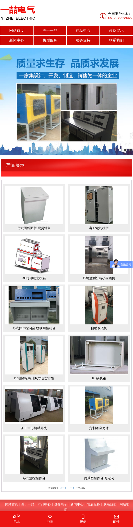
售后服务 (50, 40)
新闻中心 (16, 40)
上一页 (63, 488)
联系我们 (116, 40)
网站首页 (16, 31)
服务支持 (83, 40)
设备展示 (116, 31)
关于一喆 (50, 31)
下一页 (71, 488)
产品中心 (83, 31)
